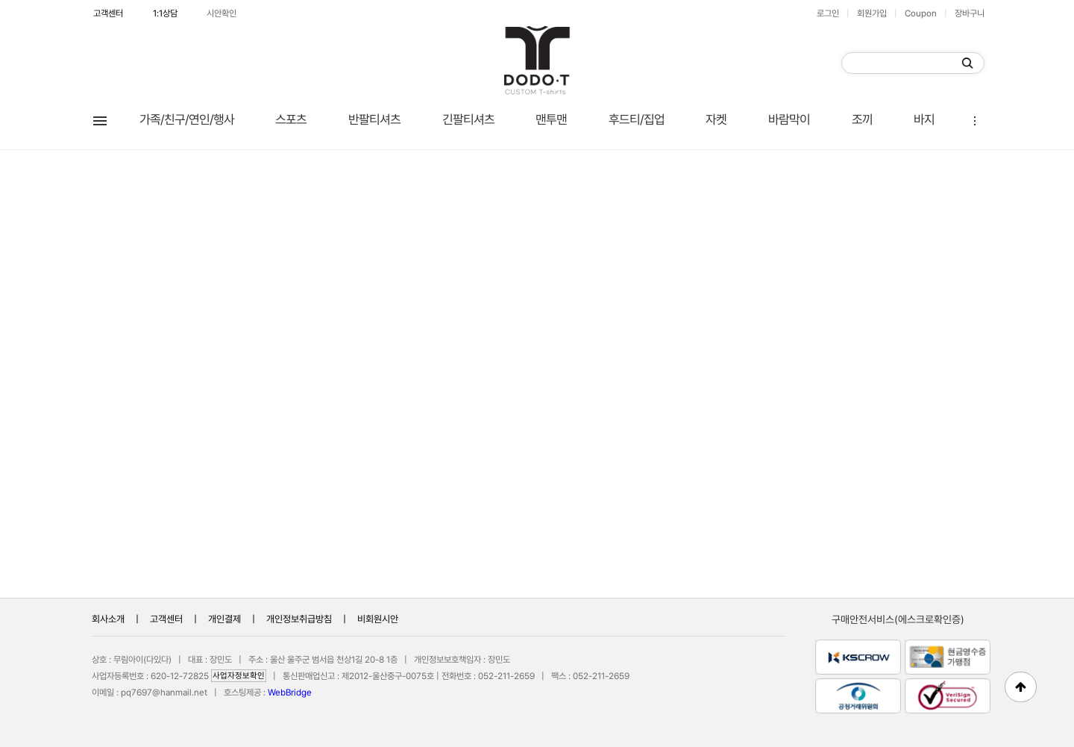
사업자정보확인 (239, 676)
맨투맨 (551, 119)
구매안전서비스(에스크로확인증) (898, 619)
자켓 (716, 119)
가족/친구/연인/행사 (186, 119)
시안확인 (221, 13)
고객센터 (108, 13)
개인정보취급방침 (299, 619)
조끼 (862, 119)
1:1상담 (165, 13)
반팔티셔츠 (374, 119)
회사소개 (108, 619)
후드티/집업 (637, 119)
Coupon (921, 13)
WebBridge (290, 692)
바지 (924, 119)
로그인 (828, 13)
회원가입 (872, 13)
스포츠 (291, 119)
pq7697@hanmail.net (164, 692)
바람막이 (789, 119)
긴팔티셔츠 (468, 119)
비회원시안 (377, 619)
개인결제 (224, 619)
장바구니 (969, 13)
